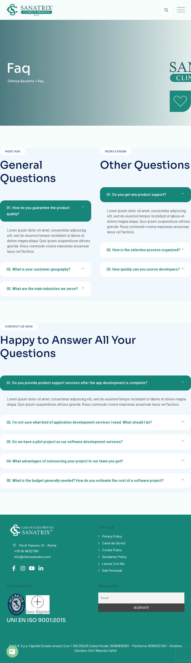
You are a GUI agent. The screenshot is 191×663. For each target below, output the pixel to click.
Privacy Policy (112, 536)
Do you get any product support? (136, 194)
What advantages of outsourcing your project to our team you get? (65, 461)
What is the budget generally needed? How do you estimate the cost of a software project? (85, 480)
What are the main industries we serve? (42, 289)
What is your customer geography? (38, 269)
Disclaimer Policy (114, 557)
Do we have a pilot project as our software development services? (65, 442)
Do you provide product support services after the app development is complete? (77, 383)
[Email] (141, 597)
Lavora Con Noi (113, 564)
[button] (45, 211)
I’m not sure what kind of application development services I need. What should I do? (79, 422)
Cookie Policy (112, 550)
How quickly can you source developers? (143, 269)
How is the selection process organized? (143, 250)
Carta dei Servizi (114, 543)
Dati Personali (112, 571)
